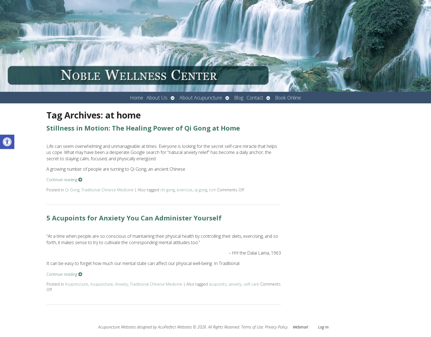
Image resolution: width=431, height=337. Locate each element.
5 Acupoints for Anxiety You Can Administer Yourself (134, 217)
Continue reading (64, 179)
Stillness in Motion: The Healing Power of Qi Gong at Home (143, 127)
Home (136, 97)
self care (251, 284)
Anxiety (121, 284)
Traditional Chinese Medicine (107, 189)
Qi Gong (72, 189)
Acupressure (76, 284)
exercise (184, 189)
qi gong (200, 189)
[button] (7, 142)
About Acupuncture (200, 97)
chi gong (167, 189)
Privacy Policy (276, 327)
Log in (323, 327)
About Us (157, 97)
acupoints (218, 284)
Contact (255, 97)
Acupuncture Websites (117, 327)
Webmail (300, 327)
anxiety (235, 284)
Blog (238, 97)
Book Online (288, 97)
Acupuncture (101, 284)
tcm (212, 189)
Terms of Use (252, 327)
